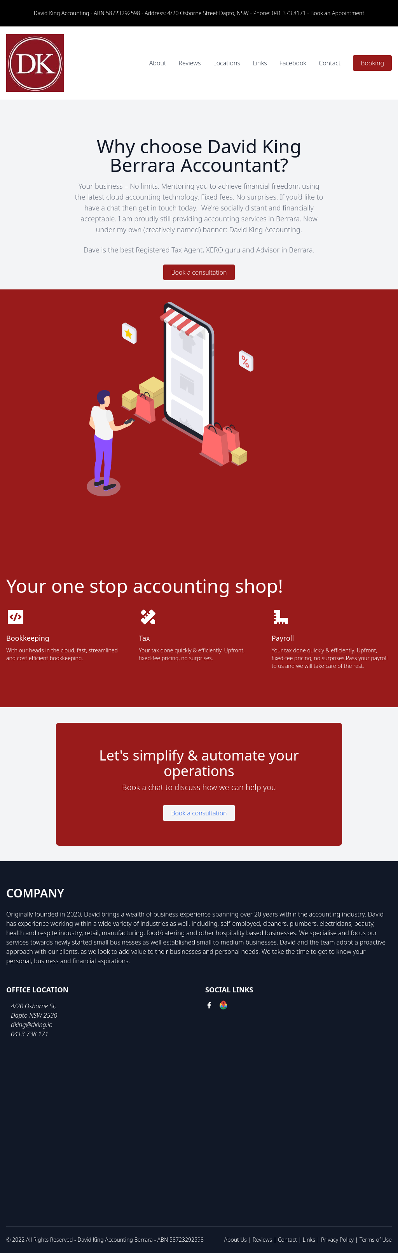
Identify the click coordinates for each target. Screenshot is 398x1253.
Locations (226, 63)
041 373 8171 (289, 13)
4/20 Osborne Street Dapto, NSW (208, 13)
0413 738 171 (29, 1034)
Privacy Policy (337, 1239)
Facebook (292, 63)
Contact (329, 63)
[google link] (223, 1006)
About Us (235, 1239)
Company (35, 893)
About (157, 63)
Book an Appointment (338, 13)
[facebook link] (209, 1006)
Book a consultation (199, 272)
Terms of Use (376, 1239)
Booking (372, 63)
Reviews (189, 63)
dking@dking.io (31, 1024)
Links (260, 63)
